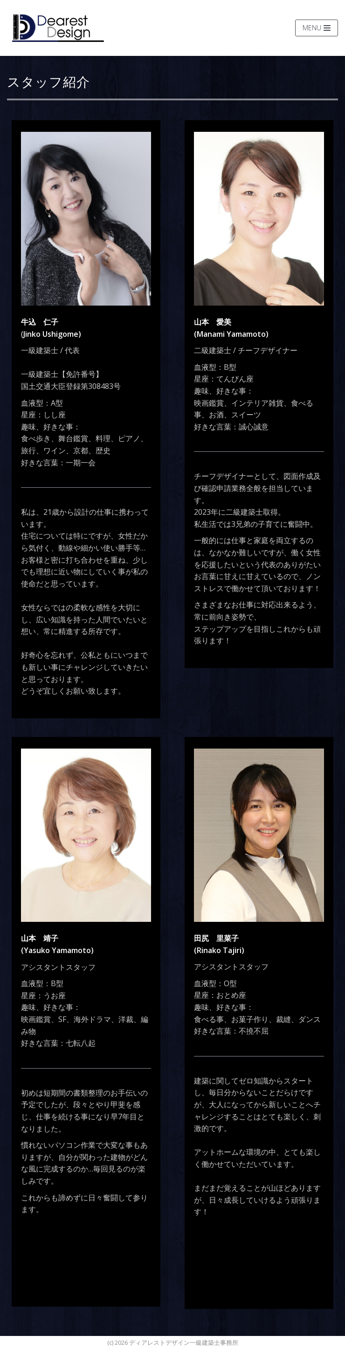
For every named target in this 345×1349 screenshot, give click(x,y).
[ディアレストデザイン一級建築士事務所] (58, 28)
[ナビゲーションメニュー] (316, 28)
